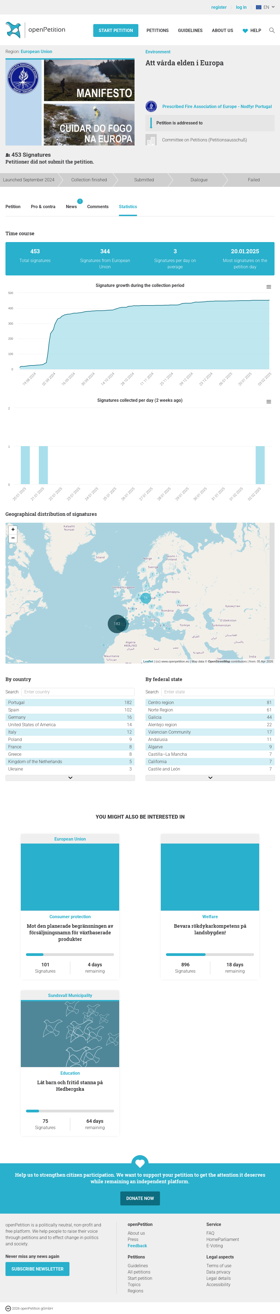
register (219, 7)
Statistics (128, 206)
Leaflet (148, 661)
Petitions (158, 30)
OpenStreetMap (219, 661)
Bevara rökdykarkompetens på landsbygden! (210, 929)
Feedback (137, 1245)
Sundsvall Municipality (70, 995)
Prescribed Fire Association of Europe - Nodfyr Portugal (217, 106)
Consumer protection (70, 916)
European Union (36, 51)
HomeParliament (222, 1239)
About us (222, 30)
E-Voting (214, 1245)
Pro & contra (43, 206)
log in (241, 7)
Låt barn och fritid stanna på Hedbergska (70, 1085)
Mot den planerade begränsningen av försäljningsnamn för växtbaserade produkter (70, 932)
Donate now (140, 1198)
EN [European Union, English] (262, 7)
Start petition (116, 30)
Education (70, 1073)
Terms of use (218, 1265)
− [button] (13, 538)
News (71, 204)
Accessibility (218, 1284)
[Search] (272, 30)
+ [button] (13, 530)
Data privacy (218, 1272)
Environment (157, 51)
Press (133, 1239)
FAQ (210, 1233)
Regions (135, 1290)
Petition (13, 206)
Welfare (210, 916)
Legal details (218, 1278)
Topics (134, 1284)
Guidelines (190, 30)
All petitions (139, 1272)
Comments (98, 206)
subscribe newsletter (37, 1269)
